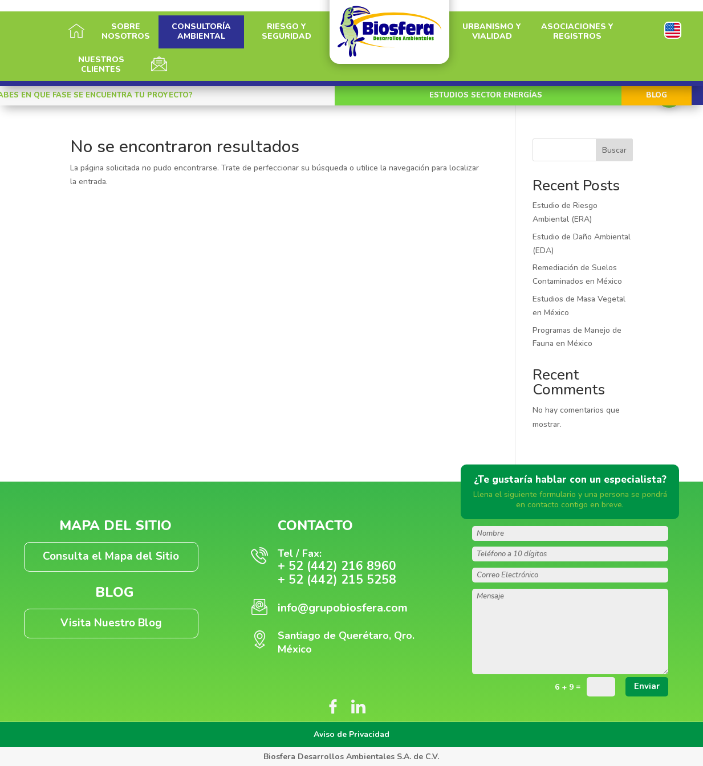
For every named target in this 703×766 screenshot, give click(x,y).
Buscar (614, 150)
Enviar (647, 686)
